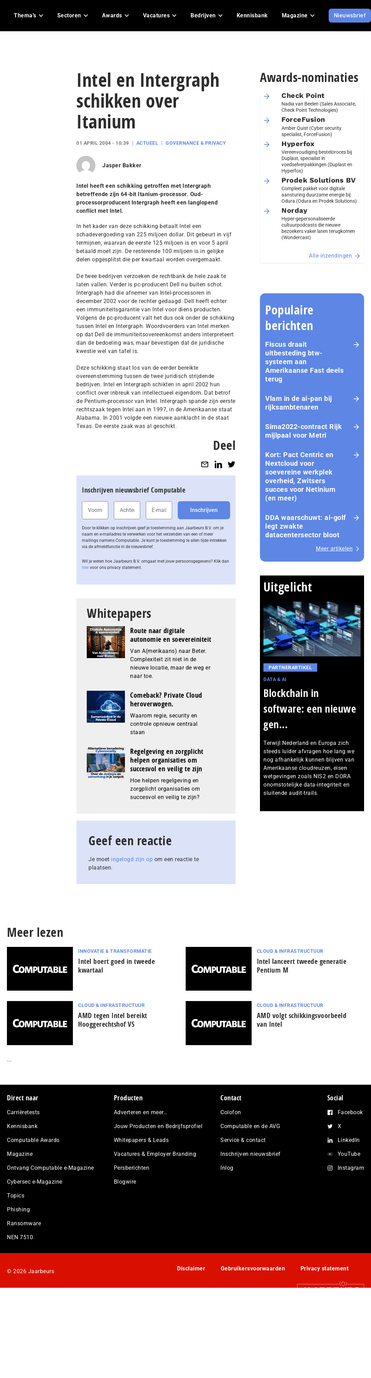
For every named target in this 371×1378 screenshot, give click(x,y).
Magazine (20, 1154)
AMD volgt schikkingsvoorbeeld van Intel (302, 1020)
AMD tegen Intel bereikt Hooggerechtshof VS (112, 1020)
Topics (15, 1195)
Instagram (351, 1168)
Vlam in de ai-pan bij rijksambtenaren (298, 402)
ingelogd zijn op (132, 859)
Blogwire (125, 1181)
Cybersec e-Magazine (34, 1181)
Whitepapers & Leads (141, 1140)
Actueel (147, 143)
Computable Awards (33, 1140)
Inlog (227, 1168)
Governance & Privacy (196, 143)
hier (85, 567)
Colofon (230, 1112)
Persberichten (132, 1168)
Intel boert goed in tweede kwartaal (116, 966)
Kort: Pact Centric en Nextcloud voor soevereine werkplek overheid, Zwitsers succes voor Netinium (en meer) (300, 476)
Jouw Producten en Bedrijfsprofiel (158, 1126)
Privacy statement (325, 1268)
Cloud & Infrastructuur (290, 951)
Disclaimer (191, 1268)
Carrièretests (23, 1112)
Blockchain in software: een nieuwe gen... (309, 708)
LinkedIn (349, 1140)
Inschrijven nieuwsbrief (250, 1154)
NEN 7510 (20, 1237)
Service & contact (243, 1140)
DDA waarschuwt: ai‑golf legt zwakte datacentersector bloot (305, 526)
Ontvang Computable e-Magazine (50, 1168)
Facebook (350, 1112)
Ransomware (24, 1223)
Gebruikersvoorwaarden (253, 1268)
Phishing (18, 1209)
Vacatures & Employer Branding (155, 1154)
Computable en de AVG (250, 1126)
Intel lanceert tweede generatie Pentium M (302, 966)
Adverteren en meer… (141, 1112)
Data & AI (275, 679)
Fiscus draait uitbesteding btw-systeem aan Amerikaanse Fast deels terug (304, 361)
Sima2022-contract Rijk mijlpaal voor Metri (303, 430)
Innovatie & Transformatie (115, 951)
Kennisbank (22, 1126)
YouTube (349, 1154)
